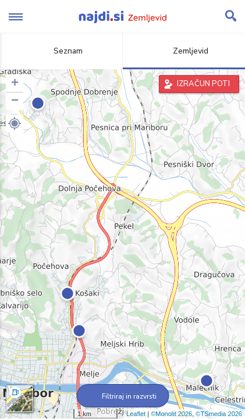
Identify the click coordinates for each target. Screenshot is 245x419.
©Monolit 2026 (171, 413)
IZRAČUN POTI (203, 84)
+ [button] (15, 84)
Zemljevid (183, 50)
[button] (14, 123)
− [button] (15, 101)
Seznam (61, 50)
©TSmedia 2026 (219, 413)
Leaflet (135, 413)
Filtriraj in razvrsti (122, 396)
